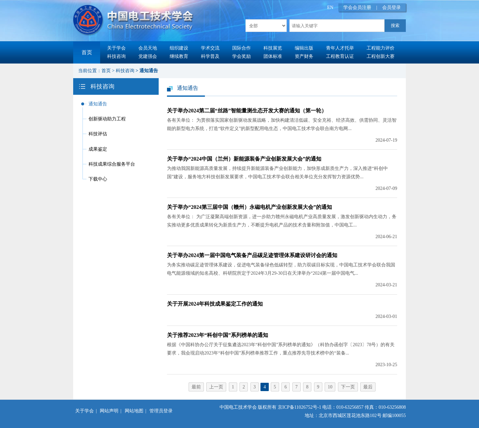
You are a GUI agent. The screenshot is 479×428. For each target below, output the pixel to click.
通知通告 (148, 70)
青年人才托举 (340, 48)
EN (330, 7)
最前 (196, 386)
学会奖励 (241, 56)
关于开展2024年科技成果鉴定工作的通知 (215, 304)
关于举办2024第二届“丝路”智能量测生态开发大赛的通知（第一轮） (247, 110)
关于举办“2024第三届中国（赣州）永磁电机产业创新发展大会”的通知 (249, 207)
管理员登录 (161, 410)
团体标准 (272, 56)
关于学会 (116, 48)
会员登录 (391, 7)
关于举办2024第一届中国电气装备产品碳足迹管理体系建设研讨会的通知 (252, 255)
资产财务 (304, 56)
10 (330, 386)
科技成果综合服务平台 (111, 164)
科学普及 (210, 56)
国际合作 (241, 48)
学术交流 (210, 48)
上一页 (216, 386)
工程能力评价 (381, 48)
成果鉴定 (97, 149)
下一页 (348, 386)
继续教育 (179, 56)
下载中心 (97, 179)
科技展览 (272, 48)
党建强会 (147, 56)
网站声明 (109, 410)
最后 (368, 386)
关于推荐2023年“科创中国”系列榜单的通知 (217, 335)
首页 (86, 52)
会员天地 (147, 48)
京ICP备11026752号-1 (299, 407)
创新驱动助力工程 (107, 118)
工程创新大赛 (381, 56)
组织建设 (179, 48)
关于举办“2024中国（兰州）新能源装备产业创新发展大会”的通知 (244, 159)
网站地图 (134, 410)
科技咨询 (116, 56)
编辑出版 (304, 48)
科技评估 (97, 133)
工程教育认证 (340, 56)
